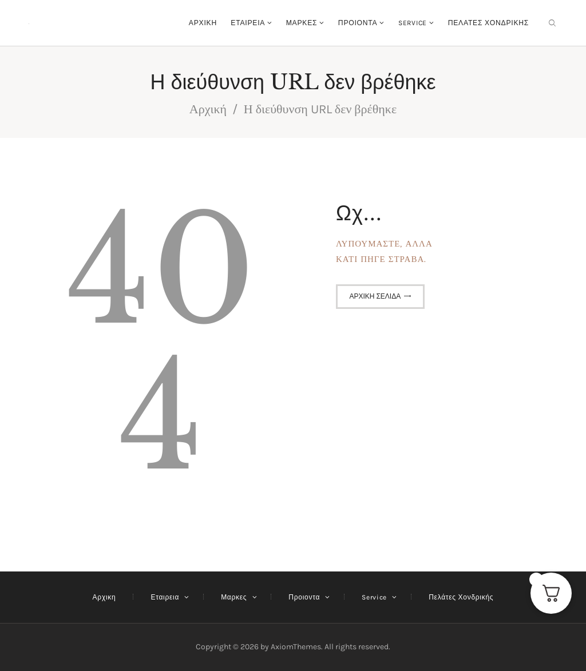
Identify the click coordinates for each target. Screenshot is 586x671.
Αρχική (208, 109)
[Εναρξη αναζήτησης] (552, 23)
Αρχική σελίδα (375, 296)
